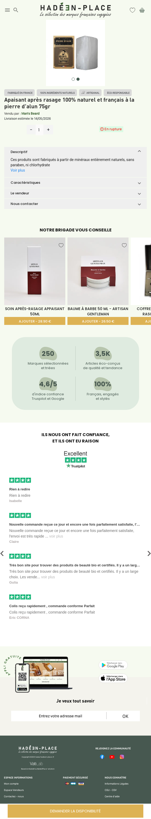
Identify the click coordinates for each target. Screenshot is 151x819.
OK (125, 716)
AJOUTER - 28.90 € (35, 321)
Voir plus (18, 170)
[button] (75, 152)
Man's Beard (30, 113)
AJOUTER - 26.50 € (98, 321)
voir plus (56, 536)
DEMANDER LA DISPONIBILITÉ (75, 811)
